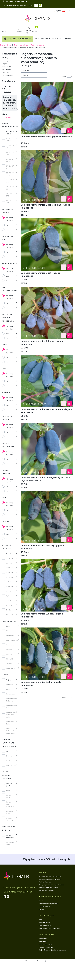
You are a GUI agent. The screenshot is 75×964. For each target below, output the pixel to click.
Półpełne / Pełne (10, 723)
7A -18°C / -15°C (10, 167)
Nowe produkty (44, 922)
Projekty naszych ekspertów (49, 928)
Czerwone (10, 645)
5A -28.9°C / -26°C (10, 133)
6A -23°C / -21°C (10, 153)
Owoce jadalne (9, 784)
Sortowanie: (26, 70)
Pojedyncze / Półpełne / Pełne (11, 714)
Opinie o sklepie (44, 906)
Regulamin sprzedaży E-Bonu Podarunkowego (50, 881)
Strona (64, 76)
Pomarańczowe (12, 640)
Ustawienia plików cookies (48, 888)
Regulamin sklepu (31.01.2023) (50, 877)
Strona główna (5, 45)
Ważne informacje (45, 944)
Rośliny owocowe (37, 45)
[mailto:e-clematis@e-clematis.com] (17, 5)
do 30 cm (9, 558)
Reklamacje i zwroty (46, 890)
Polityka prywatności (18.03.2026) (51, 885)
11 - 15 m (9, 610)
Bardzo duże (11, 765)
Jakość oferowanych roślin (49, 904)
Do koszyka (69, 130)
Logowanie (43, 938)
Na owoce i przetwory (10, 836)
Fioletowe (9, 654)
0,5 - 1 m (9, 596)
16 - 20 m (9, 615)
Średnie (9, 756)
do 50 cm (9, 568)
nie (7, 230)
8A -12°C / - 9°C (10, 181)
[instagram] (8, 896)
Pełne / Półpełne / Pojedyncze (10, 730)
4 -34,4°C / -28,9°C (10, 139)
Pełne (8, 689)
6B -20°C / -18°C (10, 160)
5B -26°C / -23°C (10, 146)
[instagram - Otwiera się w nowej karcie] (40, 5)
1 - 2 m (8, 554)
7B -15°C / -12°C (9, 174)
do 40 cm (9, 563)
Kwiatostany (11, 694)
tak (7, 225)
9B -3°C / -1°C (9, 201)
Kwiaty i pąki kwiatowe (10, 804)
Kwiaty (9, 790)
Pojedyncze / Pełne (11, 706)
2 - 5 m (8, 600)
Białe (8, 631)
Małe (8, 751)
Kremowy (10, 635)
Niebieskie (9, 659)
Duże (8, 761)
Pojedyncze (10, 680)
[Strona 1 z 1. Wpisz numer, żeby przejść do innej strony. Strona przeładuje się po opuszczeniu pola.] (69, 76)
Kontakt (42, 909)
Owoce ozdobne (9, 819)
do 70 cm (9, 577)
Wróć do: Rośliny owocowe (6, 89)
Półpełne (9, 684)
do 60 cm (9, 572)
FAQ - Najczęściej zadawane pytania (52, 950)
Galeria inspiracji (45, 925)
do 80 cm (9, 582)
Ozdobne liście (9, 812)
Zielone (9, 664)
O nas (41, 901)
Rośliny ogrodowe (21, 45)
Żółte (8, 626)
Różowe (9, 650)
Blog (40, 920)
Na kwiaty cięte (10, 843)
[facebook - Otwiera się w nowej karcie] (36, 5)
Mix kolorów (10, 668)
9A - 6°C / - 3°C (10, 195)
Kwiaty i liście (9, 796)
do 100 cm (10, 591)
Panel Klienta (43, 941)
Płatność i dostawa (46, 947)
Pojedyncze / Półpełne (11, 700)
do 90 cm (9, 586)
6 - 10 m (9, 605)
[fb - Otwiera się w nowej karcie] (5, 896)
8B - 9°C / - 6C (10, 188)
